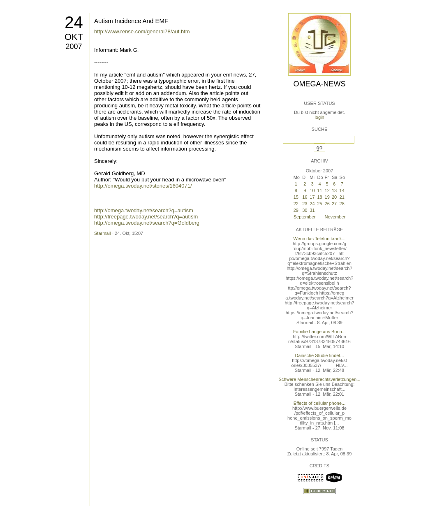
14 (342, 190)
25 (319, 203)
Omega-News (319, 84)
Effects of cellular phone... (319, 403)
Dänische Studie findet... (319, 355)
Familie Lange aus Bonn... (319, 331)
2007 (73, 46)
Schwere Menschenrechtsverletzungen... (320, 379)
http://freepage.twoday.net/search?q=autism (146, 217)
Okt (74, 37)
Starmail (102, 233)
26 (327, 203)
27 (334, 203)
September (305, 216)
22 (296, 203)
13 (334, 190)
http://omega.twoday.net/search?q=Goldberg (146, 223)
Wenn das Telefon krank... (320, 238)
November (335, 216)
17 (312, 197)
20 (334, 197)
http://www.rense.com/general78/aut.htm (142, 31)
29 (296, 210)
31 (312, 210)
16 (304, 197)
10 (312, 190)
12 (327, 190)
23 (304, 203)
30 (304, 210)
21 (342, 197)
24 (74, 22)
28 (342, 203)
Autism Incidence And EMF (131, 20)
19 (327, 197)
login (319, 117)
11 (319, 190)
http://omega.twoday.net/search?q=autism (143, 210)
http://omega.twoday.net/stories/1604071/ (143, 186)
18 (319, 197)
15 (296, 197)
